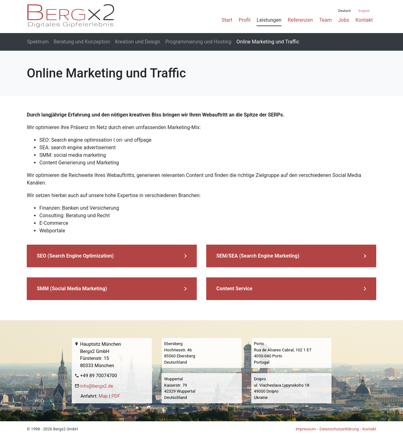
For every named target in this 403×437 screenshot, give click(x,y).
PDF (115, 396)
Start (227, 20)
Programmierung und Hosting (198, 42)
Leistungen (269, 20)
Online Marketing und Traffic (267, 42)
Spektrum (38, 42)
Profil (244, 20)
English (364, 11)
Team (325, 20)
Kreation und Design (137, 42)
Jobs (343, 20)
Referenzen (300, 20)
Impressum (306, 429)
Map (103, 396)
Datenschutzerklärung (339, 429)
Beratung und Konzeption (82, 42)
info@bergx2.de (96, 386)
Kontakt (364, 20)
